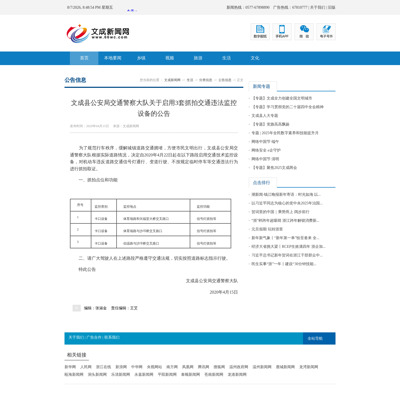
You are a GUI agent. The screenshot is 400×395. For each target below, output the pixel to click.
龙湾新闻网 (308, 367)
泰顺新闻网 (190, 374)
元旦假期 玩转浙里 (267, 229)
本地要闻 (112, 58)
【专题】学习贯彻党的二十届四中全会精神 (287, 107)
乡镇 (141, 58)
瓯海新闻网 (73, 374)
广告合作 (94, 337)
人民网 (86, 367)
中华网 (137, 367)
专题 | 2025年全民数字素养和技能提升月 (285, 133)
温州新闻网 (262, 367)
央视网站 (154, 367)
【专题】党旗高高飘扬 (270, 124)
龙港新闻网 (237, 374)
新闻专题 (261, 86)
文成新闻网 (172, 80)
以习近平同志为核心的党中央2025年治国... (287, 203)
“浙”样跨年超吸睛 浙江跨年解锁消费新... (285, 221)
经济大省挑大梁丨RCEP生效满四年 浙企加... (288, 247)
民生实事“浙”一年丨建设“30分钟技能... (283, 264)
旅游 (198, 58)
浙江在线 (103, 367)
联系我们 (112, 337)
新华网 (70, 367)
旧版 (332, 7)
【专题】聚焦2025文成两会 (274, 168)
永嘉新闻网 (143, 374)
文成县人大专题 (264, 116)
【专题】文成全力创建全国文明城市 (281, 98)
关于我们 (317, 7)
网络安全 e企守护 (266, 150)
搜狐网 (219, 367)
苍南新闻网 (213, 374)
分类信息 (205, 80)
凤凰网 (187, 367)
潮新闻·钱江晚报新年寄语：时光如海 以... (286, 194)
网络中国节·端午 (265, 142)
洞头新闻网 (97, 374)
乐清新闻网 (120, 374)
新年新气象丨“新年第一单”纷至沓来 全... (285, 238)
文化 (255, 58)
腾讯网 (203, 367)
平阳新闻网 (167, 374)
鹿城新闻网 (285, 367)
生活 (226, 58)
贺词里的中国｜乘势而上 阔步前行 (280, 212)
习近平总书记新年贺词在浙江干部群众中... (287, 255)
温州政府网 (238, 367)
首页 (84, 58)
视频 (169, 58)
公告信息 (224, 80)
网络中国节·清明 (265, 159)
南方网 (172, 367)
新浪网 (121, 367)
